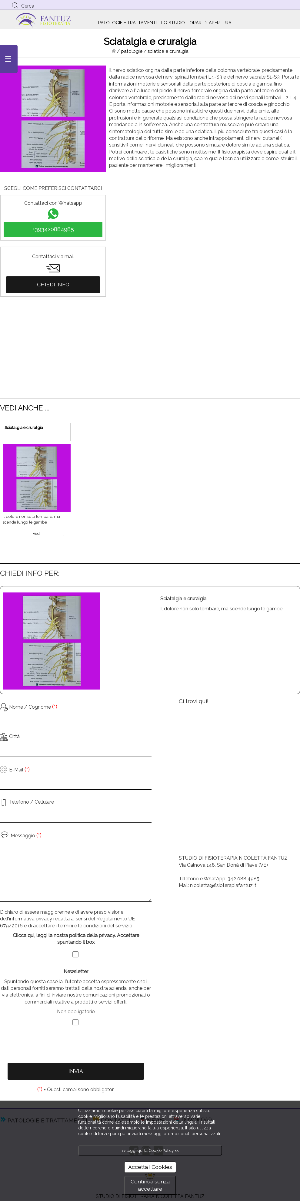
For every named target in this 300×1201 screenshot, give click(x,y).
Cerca (27, 6)
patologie (131, 51)
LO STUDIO (173, 22)
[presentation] (76, 1045)
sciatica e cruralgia (168, 51)
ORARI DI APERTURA (210, 22)
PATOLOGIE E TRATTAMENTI (127, 22)
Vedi (37, 533)
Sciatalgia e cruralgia (24, 427)
